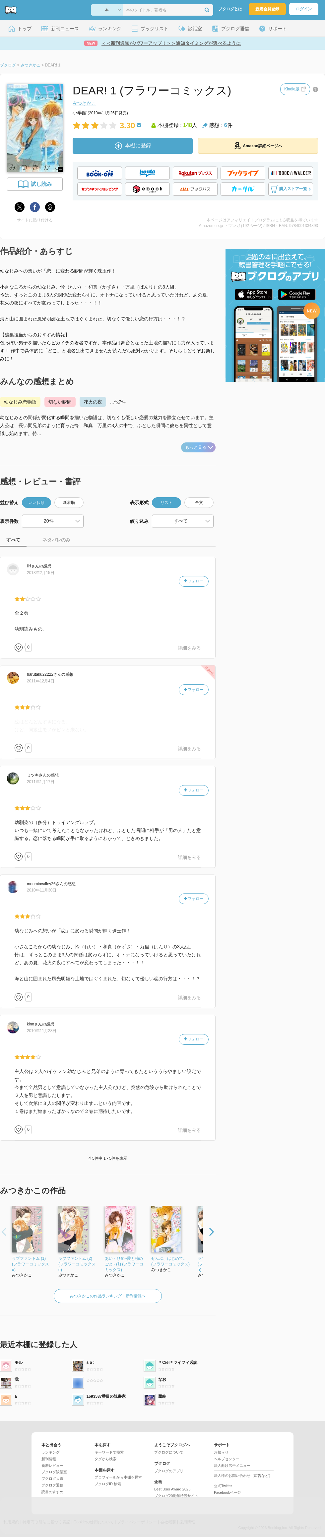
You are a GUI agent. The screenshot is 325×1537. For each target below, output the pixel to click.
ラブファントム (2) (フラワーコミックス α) (77, 1264)
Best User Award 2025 (172, 1489)
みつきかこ (84, 103)
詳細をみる (189, 647)
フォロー (194, 581)
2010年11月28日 (41, 1030)
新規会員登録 (267, 9)
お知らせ (221, 1452)
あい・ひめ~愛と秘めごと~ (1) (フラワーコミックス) (124, 1264)
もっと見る (199, 447)
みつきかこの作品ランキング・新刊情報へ (108, 1296)
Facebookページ (227, 1492)
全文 (199, 502)
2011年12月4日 (40, 681)
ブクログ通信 (52, 1485)
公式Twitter (223, 1486)
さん (33, 566)
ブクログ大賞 (52, 1478)
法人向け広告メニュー (232, 1466)
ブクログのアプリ (168, 1471)
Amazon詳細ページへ (258, 145)
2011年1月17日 (40, 781)
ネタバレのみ (56, 539)
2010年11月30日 (41, 890)
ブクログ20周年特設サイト (176, 1496)
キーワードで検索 (109, 1452)
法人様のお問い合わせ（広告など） (243, 1476)
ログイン (304, 9)
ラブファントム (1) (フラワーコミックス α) (30, 1264)
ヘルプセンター (226, 1459)
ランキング (50, 1452)
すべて (13, 539)
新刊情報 (48, 1459)
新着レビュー (52, 1466)
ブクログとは (230, 9)
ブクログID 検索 (108, 1484)
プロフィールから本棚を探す (118, 1477)
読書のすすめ (52, 1492)
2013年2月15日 (40, 572)
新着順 (69, 502)
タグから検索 (105, 1459)
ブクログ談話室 (54, 1472)
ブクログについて (168, 1452)
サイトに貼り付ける (35, 220)
